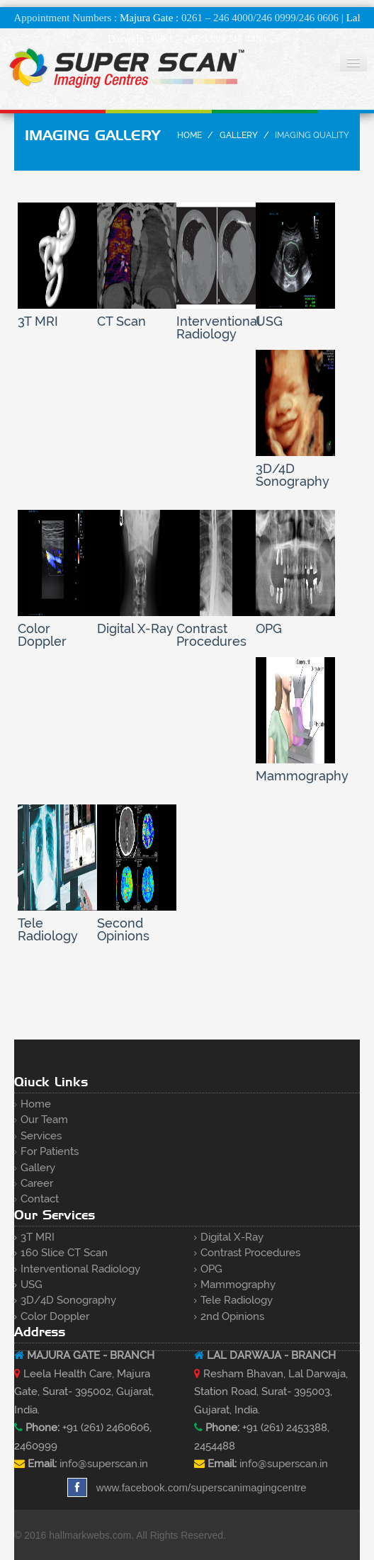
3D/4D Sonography (68, 1300)
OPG (211, 1269)
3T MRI (38, 1237)
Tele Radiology (236, 1300)
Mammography (238, 1284)
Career (37, 1183)
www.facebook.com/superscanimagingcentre (186, 1487)
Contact (40, 1198)
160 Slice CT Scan (64, 1252)
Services (41, 1135)
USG (31, 1284)
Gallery (239, 135)
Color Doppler (55, 1316)
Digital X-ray (232, 1237)
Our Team (44, 1119)
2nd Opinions (232, 1316)
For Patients (50, 1151)
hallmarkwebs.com (90, 1535)
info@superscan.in (104, 1463)
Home (189, 135)
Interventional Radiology (80, 1269)
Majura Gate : (149, 17)
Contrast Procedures (250, 1252)
